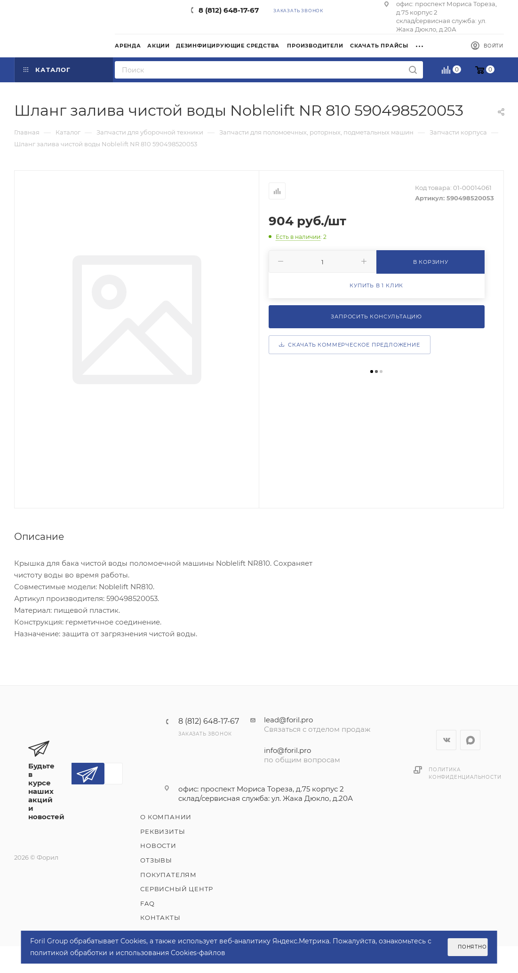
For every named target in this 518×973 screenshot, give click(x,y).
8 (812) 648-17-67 (229, 10)
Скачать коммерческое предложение (349, 344)
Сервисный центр (176, 889)
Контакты (160, 917)
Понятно (472, 947)
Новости (158, 845)
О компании (165, 817)
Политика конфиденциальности (465, 773)
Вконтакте (446, 740)
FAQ (147, 903)
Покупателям (168, 874)
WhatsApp (470, 740)
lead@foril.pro (288, 719)
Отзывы (156, 860)
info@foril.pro (287, 750)
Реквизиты (162, 831)
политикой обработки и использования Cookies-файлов (127, 953)
